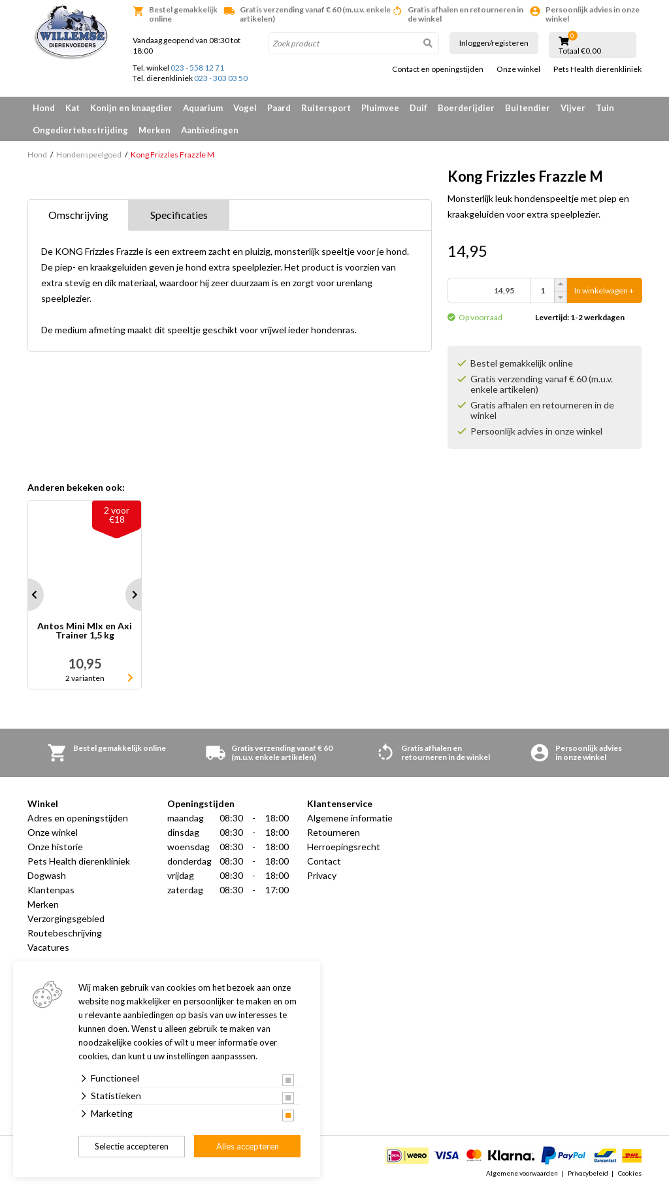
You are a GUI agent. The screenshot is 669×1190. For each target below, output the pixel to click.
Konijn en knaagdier (131, 108)
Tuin (605, 108)
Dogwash (46, 875)
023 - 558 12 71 (197, 68)
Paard (279, 108)
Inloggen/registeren (494, 43)
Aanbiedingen (209, 130)
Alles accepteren (247, 1146)
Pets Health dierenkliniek (597, 69)
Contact (324, 861)
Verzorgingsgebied (66, 918)
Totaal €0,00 (580, 51)
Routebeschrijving (64, 932)
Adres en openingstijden (77, 817)
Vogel (245, 108)
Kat (72, 108)
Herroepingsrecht (343, 846)
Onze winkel (518, 69)
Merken (155, 130)
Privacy (321, 875)
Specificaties (179, 214)
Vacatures (48, 947)
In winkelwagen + (604, 290)
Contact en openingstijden (437, 69)
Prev (27, 594)
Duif (418, 108)
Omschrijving (78, 214)
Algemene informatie (350, 817)
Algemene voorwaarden (522, 1173)
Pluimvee (380, 108)
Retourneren (333, 832)
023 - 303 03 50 (221, 78)
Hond (44, 108)
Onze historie (55, 846)
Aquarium (203, 108)
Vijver (573, 108)
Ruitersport (326, 108)
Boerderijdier (466, 108)
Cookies (630, 1173)
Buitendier (527, 108)
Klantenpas (50, 889)
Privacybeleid (588, 1173)
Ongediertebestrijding (80, 130)
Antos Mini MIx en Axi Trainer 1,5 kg (84, 630)
